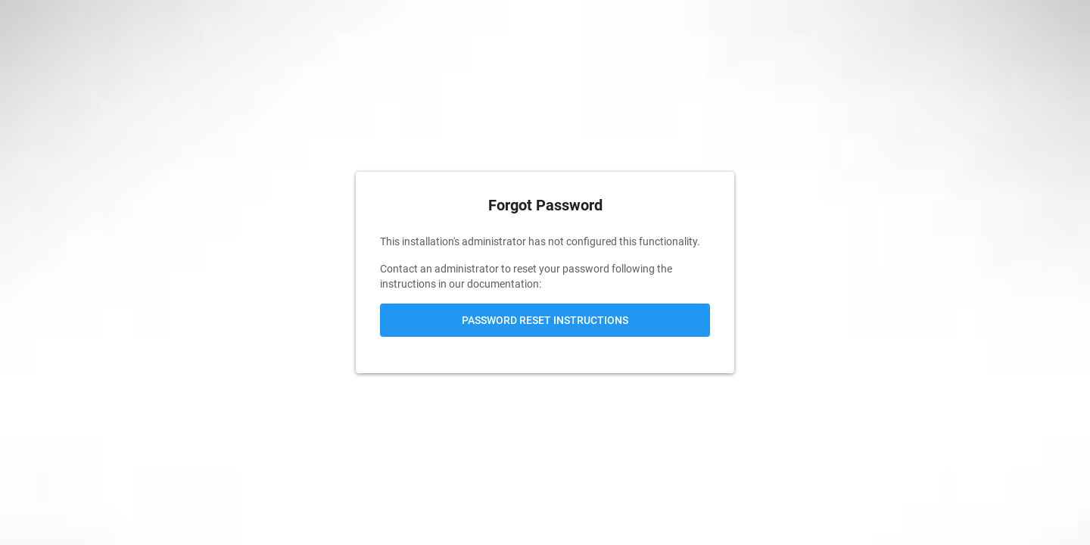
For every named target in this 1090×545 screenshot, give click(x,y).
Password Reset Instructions (545, 320)
